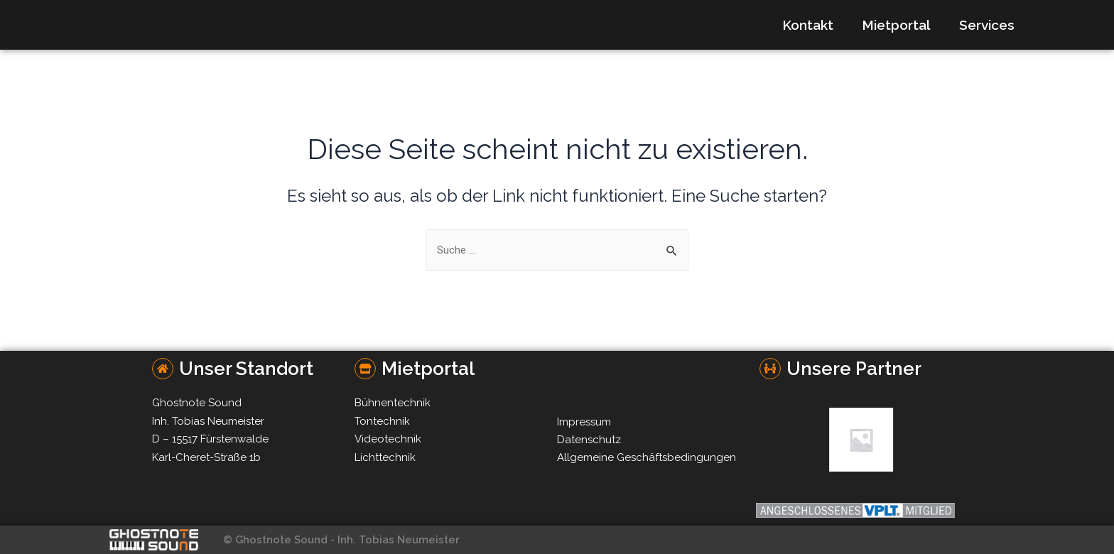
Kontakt (807, 25)
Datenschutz (589, 439)
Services (987, 25)
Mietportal (896, 25)
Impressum (584, 422)
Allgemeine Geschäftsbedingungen (646, 457)
